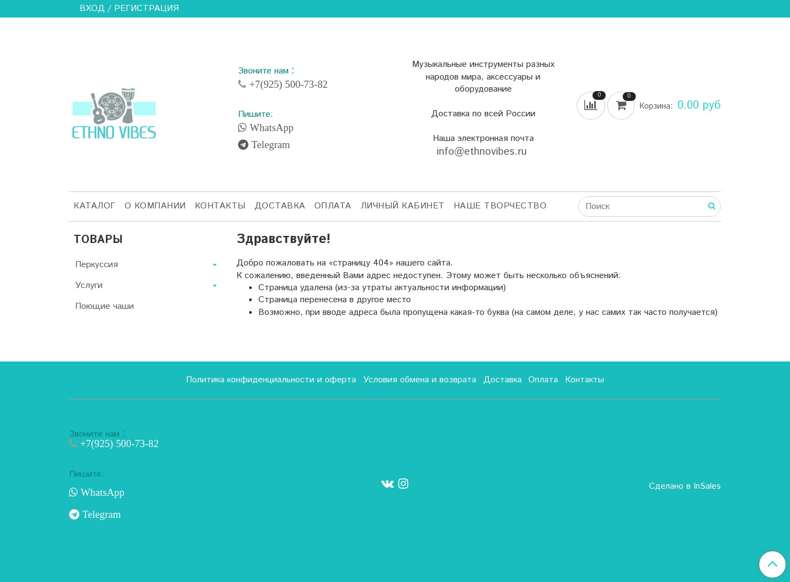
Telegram (269, 145)
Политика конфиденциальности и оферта (271, 380)
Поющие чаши (104, 306)
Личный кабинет (402, 206)
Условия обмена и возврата (419, 380)
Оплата (333, 206)
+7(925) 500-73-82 (287, 84)
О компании (155, 206)
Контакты (220, 206)
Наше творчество (500, 206)
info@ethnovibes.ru (483, 151)
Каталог (95, 206)
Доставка (280, 206)
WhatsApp (270, 128)
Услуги (89, 285)
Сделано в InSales (685, 486)
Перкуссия (96, 264)
